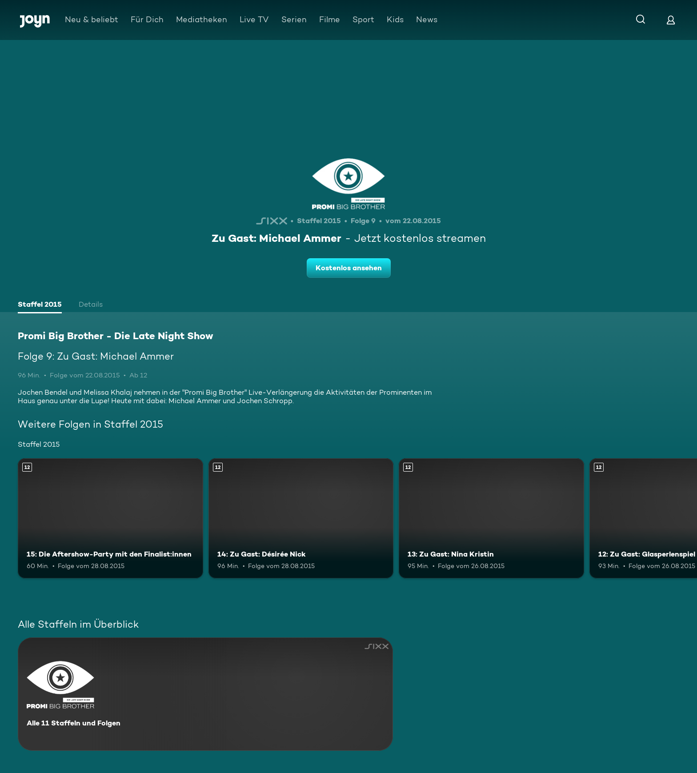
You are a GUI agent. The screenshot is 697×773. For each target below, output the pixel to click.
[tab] (40, 305)
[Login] (671, 20)
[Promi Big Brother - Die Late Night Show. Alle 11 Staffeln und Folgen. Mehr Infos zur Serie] (205, 694)
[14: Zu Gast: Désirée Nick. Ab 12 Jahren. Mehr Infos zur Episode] (301, 518)
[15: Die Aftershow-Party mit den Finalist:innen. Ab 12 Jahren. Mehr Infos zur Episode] (110, 518)
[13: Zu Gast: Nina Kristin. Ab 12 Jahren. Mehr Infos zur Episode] (491, 518)
